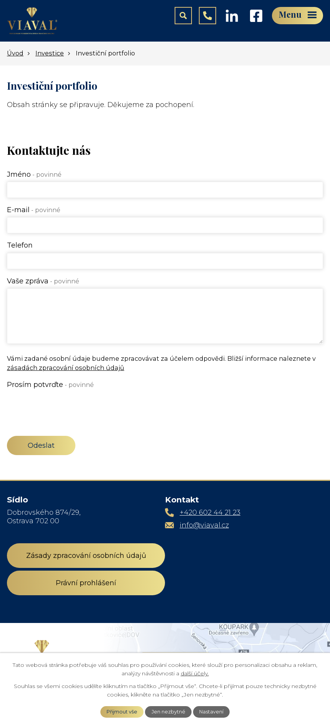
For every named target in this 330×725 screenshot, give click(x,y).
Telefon (20, 245)
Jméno (34, 174)
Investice (49, 53)
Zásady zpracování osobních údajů (86, 555)
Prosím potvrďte (50, 384)
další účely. (195, 673)
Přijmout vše (122, 712)
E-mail (33, 210)
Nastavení (211, 712)
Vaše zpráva (43, 281)
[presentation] (65, 407)
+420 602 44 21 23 (210, 512)
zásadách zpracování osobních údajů (65, 368)
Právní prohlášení (86, 583)
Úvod (15, 53)
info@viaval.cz (204, 525)
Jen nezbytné (168, 712)
